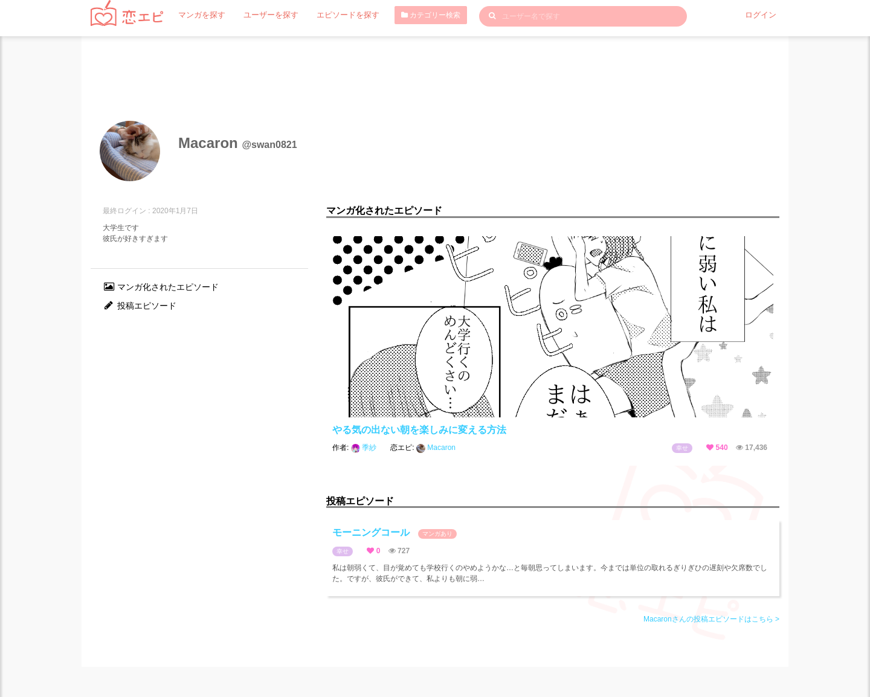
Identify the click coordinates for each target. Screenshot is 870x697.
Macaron (436, 447)
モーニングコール (394, 533)
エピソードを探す (338, 15)
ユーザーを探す (265, 15)
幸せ (682, 448)
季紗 (365, 447)
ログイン (761, 15)
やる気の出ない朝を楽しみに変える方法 (419, 430)
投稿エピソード (139, 305)
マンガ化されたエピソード (161, 287)
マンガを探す (200, 15)
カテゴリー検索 (418, 15)
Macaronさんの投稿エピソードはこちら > (711, 619)
